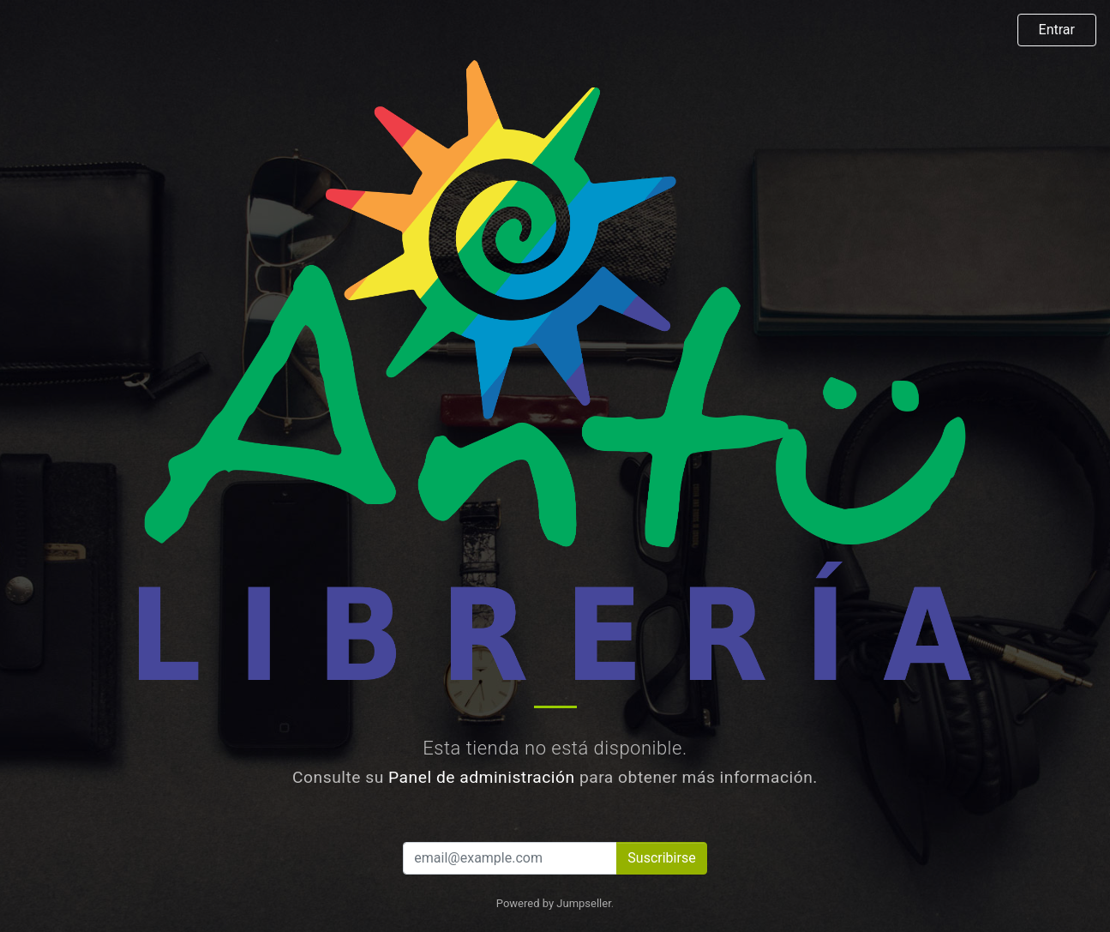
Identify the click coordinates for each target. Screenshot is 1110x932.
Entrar (1057, 29)
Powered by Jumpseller (553, 903)
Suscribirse (661, 858)
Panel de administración (481, 777)
